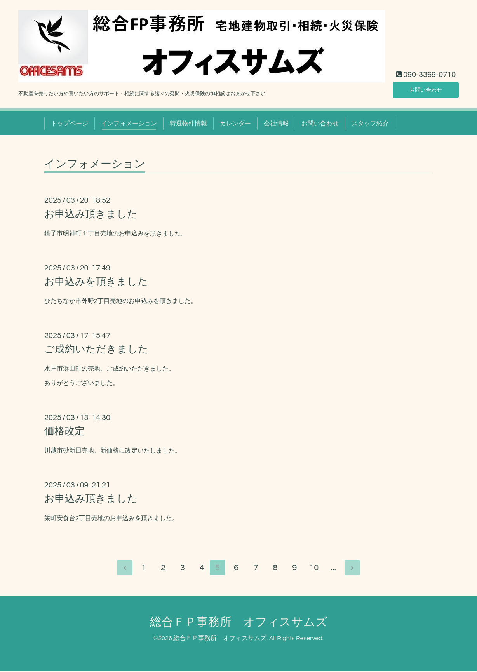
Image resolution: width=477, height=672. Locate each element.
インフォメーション (129, 123)
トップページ (69, 123)
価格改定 (64, 431)
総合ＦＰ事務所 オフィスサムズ (238, 623)
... (335, 568)
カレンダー (235, 123)
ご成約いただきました (96, 349)
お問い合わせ (425, 89)
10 (316, 568)
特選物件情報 (188, 123)
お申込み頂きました (91, 214)
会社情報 (276, 123)
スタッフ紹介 (370, 123)
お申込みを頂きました (96, 282)
